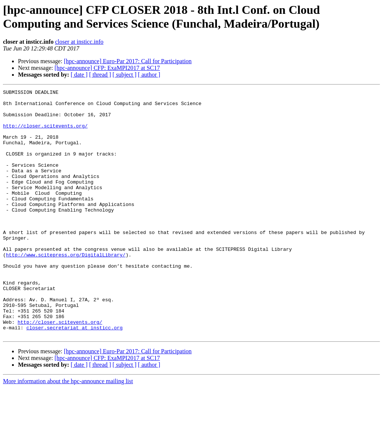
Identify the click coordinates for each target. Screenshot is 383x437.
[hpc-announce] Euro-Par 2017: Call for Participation (128, 61)
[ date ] (79, 74)
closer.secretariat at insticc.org (74, 375)
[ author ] (149, 74)
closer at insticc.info (79, 42)
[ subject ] (125, 74)
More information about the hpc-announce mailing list (68, 430)
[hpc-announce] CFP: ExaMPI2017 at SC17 (107, 68)
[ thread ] (100, 74)
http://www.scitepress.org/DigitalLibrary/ (66, 288)
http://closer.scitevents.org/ (45, 133)
